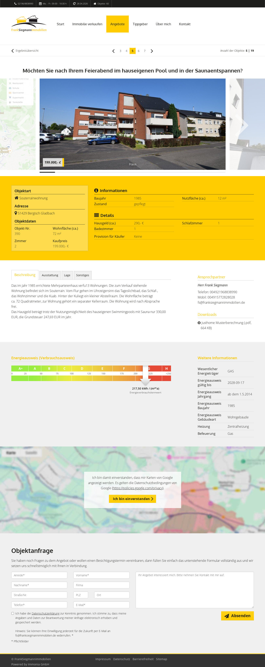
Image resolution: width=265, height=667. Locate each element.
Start (60, 24)
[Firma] (101, 585)
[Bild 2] (63, 172)
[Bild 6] (125, 172)
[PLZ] (80, 594)
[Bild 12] (218, 172)
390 (17, 233)
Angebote (117, 24)
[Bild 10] (186, 172)
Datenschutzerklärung (45, 613)
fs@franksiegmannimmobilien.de (221, 302)
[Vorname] (101, 575)
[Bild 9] (171, 172)
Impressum (103, 659)
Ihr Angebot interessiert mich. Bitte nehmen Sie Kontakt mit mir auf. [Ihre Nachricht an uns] (195, 590)
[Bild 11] (202, 172)
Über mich (163, 24)
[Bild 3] (78, 172)
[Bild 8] (156, 172)
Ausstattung (50, 275)
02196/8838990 (25, 3)
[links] (113, 50)
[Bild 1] (47, 172)
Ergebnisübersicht (25, 50)
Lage (67, 275)
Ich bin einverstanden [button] (131, 499)
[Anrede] (39, 575)
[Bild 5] (109, 172)
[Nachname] (39, 585)
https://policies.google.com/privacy (138, 488)
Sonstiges (82, 275)
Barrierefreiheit (143, 659)
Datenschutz (121, 659)
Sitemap (161, 659)
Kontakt (185, 24)
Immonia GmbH (38, 664)
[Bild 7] (140, 172)
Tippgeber (140, 24)
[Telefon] (39, 604)
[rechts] (152, 50)
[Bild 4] (93, 172)
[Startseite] (29, 23)
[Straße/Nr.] (39, 594)
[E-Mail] (101, 604)
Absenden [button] (240, 615)
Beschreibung (24, 275)
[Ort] (112, 594)
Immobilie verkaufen (87, 24)
